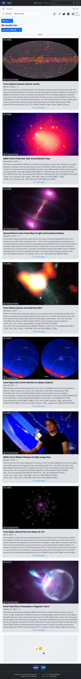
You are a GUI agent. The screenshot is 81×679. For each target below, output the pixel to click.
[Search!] (77, 3)
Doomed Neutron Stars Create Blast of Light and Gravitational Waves (33, 233)
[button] (20, 30)
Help (46, 3)
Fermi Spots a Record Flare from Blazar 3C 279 (23, 532)
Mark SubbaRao (55, 674)
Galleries (38, 3)
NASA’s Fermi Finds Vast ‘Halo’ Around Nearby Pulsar (26, 158)
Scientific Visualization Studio (9, 3)
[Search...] (61, 3)
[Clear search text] (73, 3)
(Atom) (77, 15)
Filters (7, 21)
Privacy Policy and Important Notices (25, 674)
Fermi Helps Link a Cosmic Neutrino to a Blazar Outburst (28, 382)
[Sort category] (26, 14)
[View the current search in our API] (54, 14)
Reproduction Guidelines (29, 676)
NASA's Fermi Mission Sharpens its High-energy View (27, 457)
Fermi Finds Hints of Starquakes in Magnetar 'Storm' (26, 606)
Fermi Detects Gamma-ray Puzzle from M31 (22, 308)
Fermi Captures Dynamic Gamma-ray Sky (21, 84)
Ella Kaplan (53, 676)
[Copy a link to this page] (59, 14)
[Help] (3, 9)
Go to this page (40, 107)
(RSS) (76, 13)
